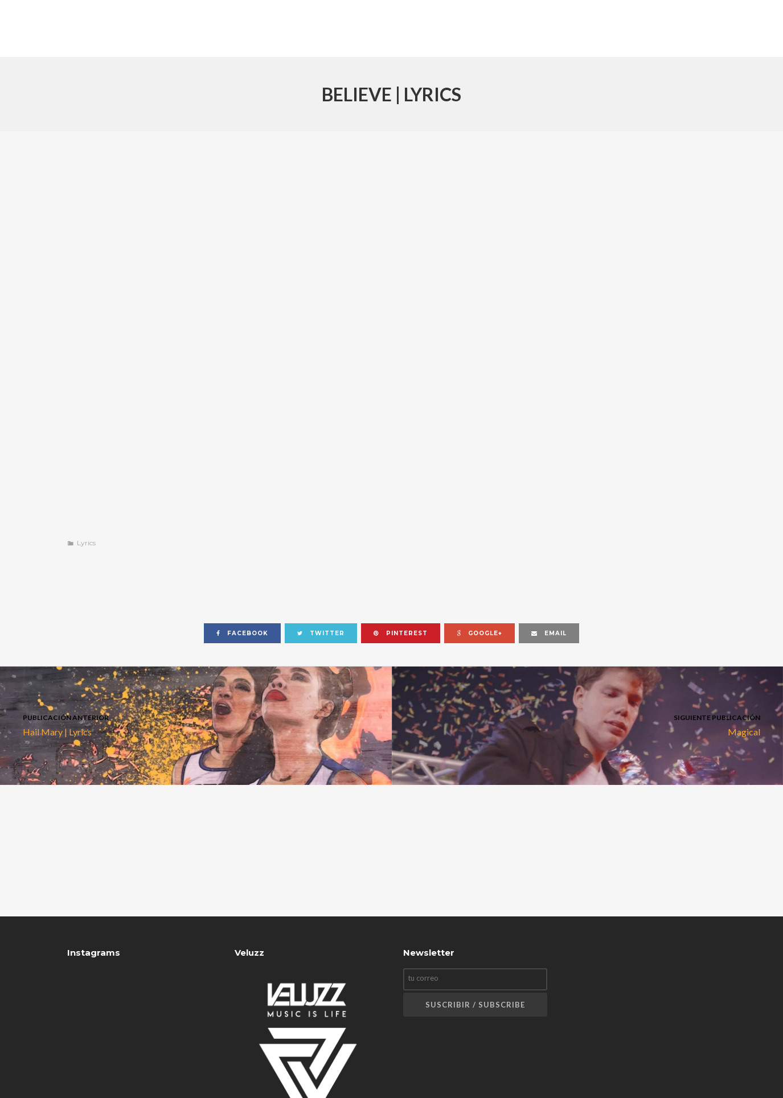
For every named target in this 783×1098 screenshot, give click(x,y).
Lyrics (86, 542)
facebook (242, 633)
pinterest (401, 633)
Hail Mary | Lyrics (196, 724)
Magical (588, 724)
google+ (479, 633)
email (549, 633)
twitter (321, 633)
